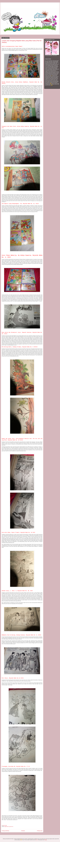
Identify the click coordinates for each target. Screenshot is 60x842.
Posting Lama (39, 830)
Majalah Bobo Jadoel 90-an (8, 826)
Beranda (23, 830)
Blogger (45, 839)
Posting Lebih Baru (5, 830)
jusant (37, 839)
